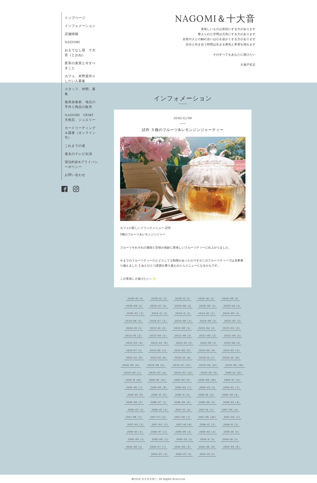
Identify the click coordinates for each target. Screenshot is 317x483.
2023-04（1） (207, 327)
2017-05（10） (207, 416)
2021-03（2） (232, 350)
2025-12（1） (159, 298)
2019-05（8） (159, 387)
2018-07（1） (159, 402)
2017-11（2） (207, 409)
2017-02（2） (160, 424)
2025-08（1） (135, 305)
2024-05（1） (209, 320)
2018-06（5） (183, 402)
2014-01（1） (208, 453)
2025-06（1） (183, 305)
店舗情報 (71, 34)
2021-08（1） (232, 342)
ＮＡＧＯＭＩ (149, 478)
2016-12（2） (208, 424)
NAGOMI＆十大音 (215, 18)
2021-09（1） (209, 342)
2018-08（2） (135, 402)
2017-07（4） (158, 416)
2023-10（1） (158, 327)
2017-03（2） (136, 424)
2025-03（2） (136, 313)
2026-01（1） (136, 298)
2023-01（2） (134, 335)
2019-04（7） (184, 387)
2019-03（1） (208, 387)
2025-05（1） (208, 305)
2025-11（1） (183, 298)
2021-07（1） (134, 350)
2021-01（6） (159, 357)
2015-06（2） (161, 439)
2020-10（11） (232, 357)
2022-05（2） (208, 335)
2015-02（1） (184, 439)
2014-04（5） (232, 446)
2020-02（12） (184, 372)
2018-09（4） (231, 394)
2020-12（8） (183, 357)
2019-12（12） (234, 372)
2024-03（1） (233, 320)
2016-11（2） (231, 424)
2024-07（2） (159, 320)
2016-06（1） (183, 431)
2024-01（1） (134, 327)
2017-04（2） (232, 416)
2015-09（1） (136, 439)
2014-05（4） (208, 446)
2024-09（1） (232, 313)
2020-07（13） (182, 365)
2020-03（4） (158, 372)
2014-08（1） (134, 446)
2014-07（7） (158, 446)
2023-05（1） (183, 327)
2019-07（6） (233, 379)
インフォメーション (80, 26)
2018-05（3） (208, 402)
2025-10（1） (206, 298)
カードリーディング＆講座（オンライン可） (80, 133)
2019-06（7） (135, 387)
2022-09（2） (159, 335)
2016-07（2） (159, 431)
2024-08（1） (134, 320)
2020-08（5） (156, 365)
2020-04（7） (133, 372)
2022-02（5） (160, 342)
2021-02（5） (135, 357)
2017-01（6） (184, 424)
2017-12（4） (183, 409)
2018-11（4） (183, 394)
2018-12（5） (159, 394)
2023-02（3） (232, 327)
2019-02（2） (232, 387)
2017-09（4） (230, 409)
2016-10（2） (135, 431)
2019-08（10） (207, 379)
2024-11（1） (183, 313)
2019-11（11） (134, 379)
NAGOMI (74, 42)
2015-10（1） (232, 431)
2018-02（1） (136, 409)
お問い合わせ (75, 175)
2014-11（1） (208, 439)
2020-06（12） (209, 365)
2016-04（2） (208, 431)
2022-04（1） (233, 335)
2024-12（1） (160, 313)
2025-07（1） (159, 305)
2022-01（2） (185, 342)
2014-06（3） (183, 446)
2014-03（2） (160, 453)
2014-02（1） (184, 453)
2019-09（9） (183, 379)
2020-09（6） (131, 365)
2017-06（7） (183, 416)
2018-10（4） (206, 394)
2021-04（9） (208, 350)
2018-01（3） (160, 409)
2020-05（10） (235, 365)
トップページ (75, 18)
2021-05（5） (183, 350)
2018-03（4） (232, 402)
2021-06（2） (159, 350)
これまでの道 (75, 146)
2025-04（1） (232, 305)
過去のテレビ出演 (78, 154)
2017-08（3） (134, 416)
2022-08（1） (183, 335)
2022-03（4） (135, 342)
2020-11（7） (207, 357)
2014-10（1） (231, 439)
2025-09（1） (231, 298)
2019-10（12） (158, 379)
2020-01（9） (210, 372)
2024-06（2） (184, 320)
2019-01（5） (136, 394)
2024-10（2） (207, 313)
